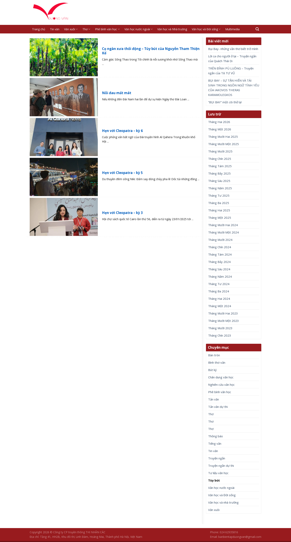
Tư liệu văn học (218, 473)
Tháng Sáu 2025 (219, 181)
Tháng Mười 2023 (220, 328)
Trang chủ (38, 29)
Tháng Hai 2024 (219, 299)
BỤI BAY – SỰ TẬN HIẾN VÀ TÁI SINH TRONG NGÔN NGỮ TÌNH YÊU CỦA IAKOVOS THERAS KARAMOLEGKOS (233, 87)
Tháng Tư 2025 (218, 195)
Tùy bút (214, 480)
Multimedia (232, 29)
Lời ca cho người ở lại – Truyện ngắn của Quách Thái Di (232, 58)
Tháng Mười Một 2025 (223, 144)
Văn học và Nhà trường (172, 29)
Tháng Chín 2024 (219, 247)
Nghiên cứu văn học (221, 385)
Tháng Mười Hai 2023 (223, 313)
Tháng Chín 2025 (219, 159)
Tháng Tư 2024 (218, 284)
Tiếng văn (214, 443)
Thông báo (215, 436)
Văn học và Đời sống (206, 29)
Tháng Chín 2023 (219, 335)
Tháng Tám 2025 (220, 166)
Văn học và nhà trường (223, 502)
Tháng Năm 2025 (220, 188)
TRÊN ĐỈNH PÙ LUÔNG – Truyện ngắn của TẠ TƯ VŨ (231, 70)
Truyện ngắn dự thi (221, 466)
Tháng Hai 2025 (219, 210)
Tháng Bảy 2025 (219, 173)
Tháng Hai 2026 (219, 122)
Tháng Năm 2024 (220, 276)
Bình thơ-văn (216, 362)
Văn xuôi (71, 29)
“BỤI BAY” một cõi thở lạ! (225, 102)
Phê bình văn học (107, 29)
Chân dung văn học (220, 377)
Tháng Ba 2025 (218, 203)
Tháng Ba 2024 (218, 291)
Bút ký (212, 370)
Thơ (86, 29)
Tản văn (213, 399)
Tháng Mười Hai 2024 (223, 225)
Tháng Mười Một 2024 (223, 232)
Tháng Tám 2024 (220, 254)
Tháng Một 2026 (219, 129)
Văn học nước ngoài (138, 29)
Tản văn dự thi (218, 407)
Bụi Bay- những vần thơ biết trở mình (233, 49)
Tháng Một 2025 (219, 218)
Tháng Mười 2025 (220, 151)
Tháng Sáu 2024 (219, 269)
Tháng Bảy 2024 (219, 262)
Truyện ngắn (216, 458)
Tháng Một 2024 (219, 306)
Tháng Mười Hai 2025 (223, 137)
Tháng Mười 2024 (220, 240)
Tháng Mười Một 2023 (223, 321)
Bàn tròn (214, 355)
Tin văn (54, 29)
